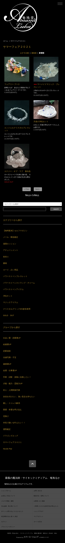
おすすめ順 (24, 53)
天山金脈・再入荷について (9, 506)
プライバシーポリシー (8, 526)
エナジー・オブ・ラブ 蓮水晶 (17, 171)
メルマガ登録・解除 (7, 501)
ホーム (5, 41)
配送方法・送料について (41, 496)
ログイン (4, 521)
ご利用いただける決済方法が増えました (46, 506)
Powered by (32, 537)
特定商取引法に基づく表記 (9, 516)
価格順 (34, 53)
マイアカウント (38, 516)
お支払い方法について (8, 496)
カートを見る (38, 521)
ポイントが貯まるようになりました (12, 511)
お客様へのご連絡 (39, 501)
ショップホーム (6, 490)
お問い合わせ (38, 490)
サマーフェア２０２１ (18, 41)
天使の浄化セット (40, 121)
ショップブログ (38, 511)
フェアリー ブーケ (12, 84)
